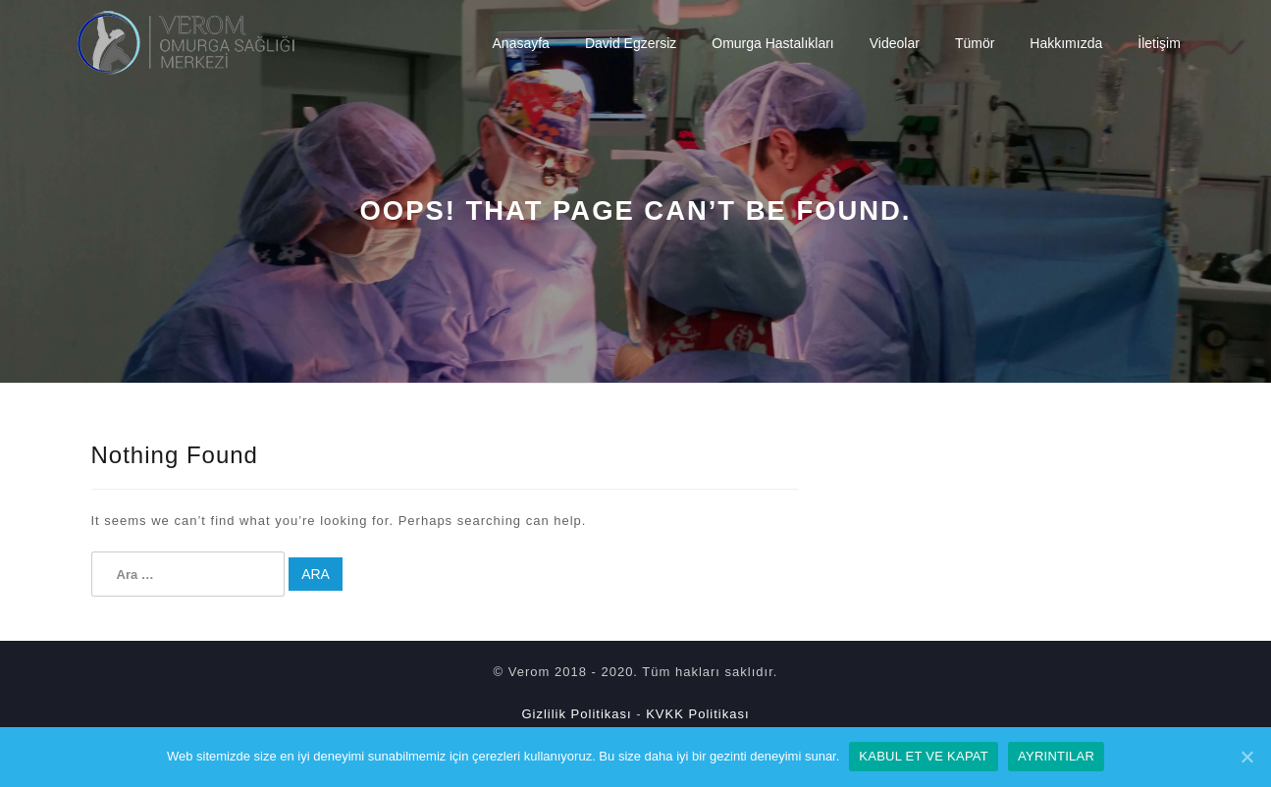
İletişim (1159, 43)
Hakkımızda (1066, 43)
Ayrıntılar (1056, 756)
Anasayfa (521, 43)
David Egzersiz (630, 43)
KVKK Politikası (697, 714)
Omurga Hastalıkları (772, 43)
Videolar (895, 43)
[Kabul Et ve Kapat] (1246, 756)
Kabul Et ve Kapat (923, 756)
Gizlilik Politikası (576, 714)
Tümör (974, 43)
